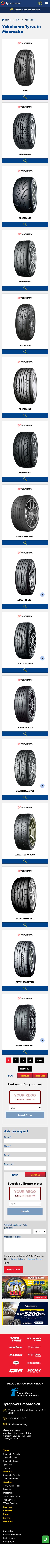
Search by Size (10, 1457)
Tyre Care (7, 1464)
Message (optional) (13, 1236)
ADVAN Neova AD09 (25, 855)
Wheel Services (10, 1503)
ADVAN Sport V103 (25, 918)
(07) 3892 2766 (17, 1418)
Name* (7, 1137)
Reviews (8, 1521)
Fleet (6, 1514)
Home (6, 19)
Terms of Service (35, 1259)
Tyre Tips (7, 1468)
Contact (7, 1510)
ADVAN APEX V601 (25, 536)
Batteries (7, 1489)
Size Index (8, 1531)
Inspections (8, 1492)
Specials (7, 1506)
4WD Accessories (11, 1485)
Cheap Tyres (9, 1541)
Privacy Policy (17, 1259)
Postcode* (8, 1164)
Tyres (6, 1450)
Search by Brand (11, 1461)
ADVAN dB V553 (25, 727)
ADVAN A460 (25, 409)
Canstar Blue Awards (12, 1534)
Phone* (7, 1146)
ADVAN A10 (25, 345)
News (6, 1517)
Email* (7, 1155)
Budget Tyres (9, 1538)
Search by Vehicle (11, 1454)
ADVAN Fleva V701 (25, 791)
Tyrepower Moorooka (25, 9)
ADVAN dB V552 (25, 664)
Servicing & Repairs (12, 1496)
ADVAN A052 (25, 282)
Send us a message (18, 1424)
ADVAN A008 (25, 154)
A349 (25, 91)
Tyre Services (9, 1499)
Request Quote (13, 1269)
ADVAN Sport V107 (25, 1046)
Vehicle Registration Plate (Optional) (15, 1226)
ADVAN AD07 (25, 473)
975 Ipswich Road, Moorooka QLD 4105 (26, 1412)
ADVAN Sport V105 (25, 982)
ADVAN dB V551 (25, 600)
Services (7, 1482)
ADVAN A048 (25, 218)
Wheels (7, 1471)
